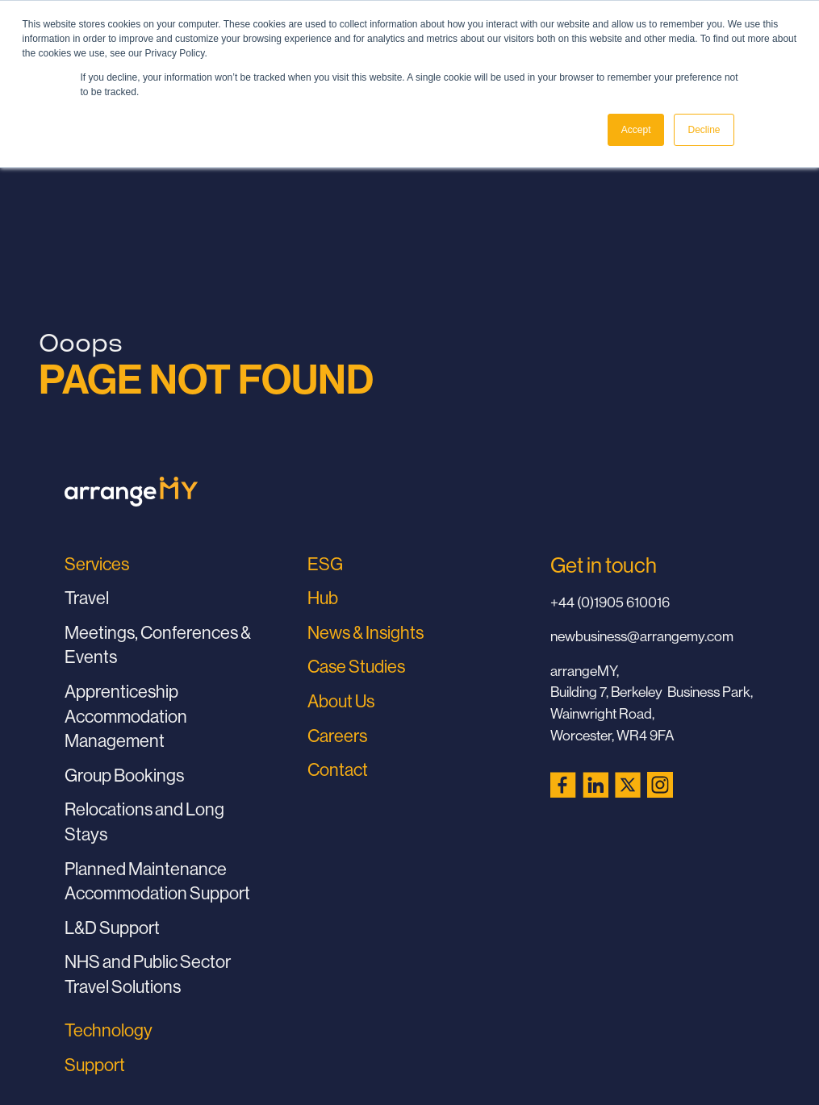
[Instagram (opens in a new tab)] (660, 785)
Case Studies (356, 666)
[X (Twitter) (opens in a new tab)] (628, 785)
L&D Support (112, 927)
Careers (337, 735)
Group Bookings (124, 775)
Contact (337, 769)
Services (97, 563)
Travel (87, 597)
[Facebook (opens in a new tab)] (563, 785)
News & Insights (365, 632)
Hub (322, 597)
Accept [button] (636, 130)
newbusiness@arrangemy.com (641, 636)
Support (95, 1064)
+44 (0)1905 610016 (610, 602)
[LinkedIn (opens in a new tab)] (595, 785)
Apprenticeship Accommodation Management (126, 716)
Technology (109, 1030)
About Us (340, 701)
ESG (325, 563)
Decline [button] (703, 130)
